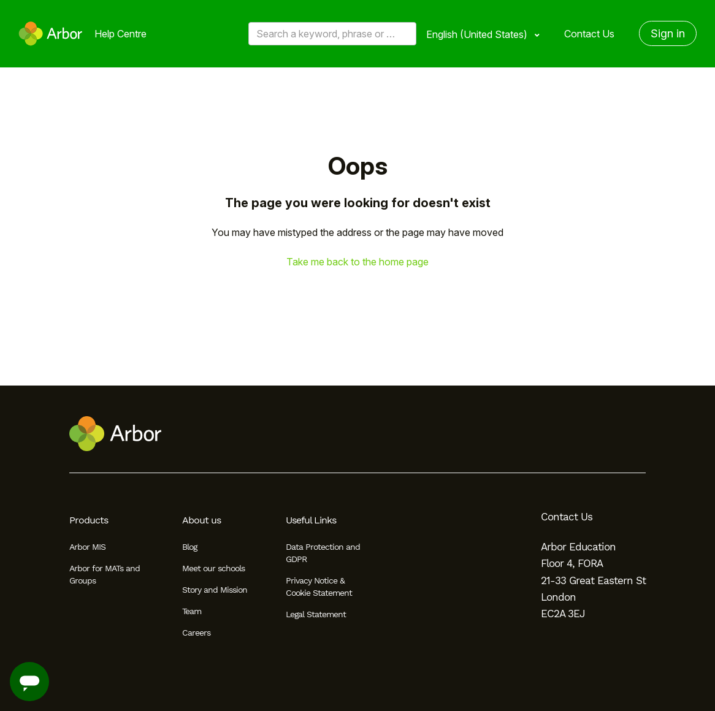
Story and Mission (214, 590)
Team (191, 611)
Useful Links (311, 520)
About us (201, 520)
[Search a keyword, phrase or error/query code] (332, 33)
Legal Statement (316, 614)
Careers (196, 632)
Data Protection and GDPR (323, 553)
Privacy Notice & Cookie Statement (319, 587)
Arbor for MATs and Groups (104, 574)
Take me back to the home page (357, 262)
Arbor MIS (87, 547)
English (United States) (478, 34)
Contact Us (589, 34)
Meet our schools (213, 568)
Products (88, 520)
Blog (189, 547)
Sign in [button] (668, 33)
